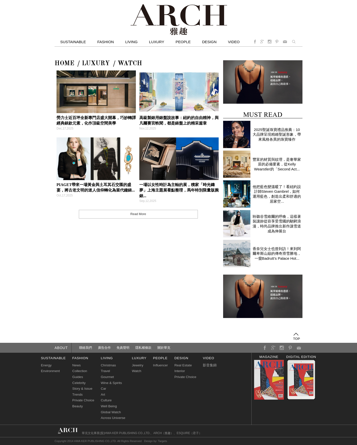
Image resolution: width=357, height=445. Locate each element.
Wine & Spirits (111, 383)
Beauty (77, 406)
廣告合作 (104, 348)
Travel (105, 371)
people (160, 358)
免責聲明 (123, 348)
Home (64, 63)
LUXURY (96, 63)
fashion (80, 358)
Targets (162, 441)
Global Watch (111, 412)
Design (209, 42)
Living (131, 42)
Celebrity (79, 383)
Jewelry (137, 365)
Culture (106, 400)
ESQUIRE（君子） (189, 433)
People (183, 42)
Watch (130, 63)
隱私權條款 (143, 348)
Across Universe (113, 418)
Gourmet (107, 377)
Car (103, 388)
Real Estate (183, 365)
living (107, 358)
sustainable (53, 358)
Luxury (156, 42)
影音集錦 (210, 365)
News (76, 365)
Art (103, 394)
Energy (46, 365)
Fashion (105, 42)
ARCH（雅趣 (162, 433)
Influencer (160, 365)
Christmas (108, 365)
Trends (77, 394)
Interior (179, 371)
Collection (79, 371)
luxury (139, 358)
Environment (50, 371)
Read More (138, 214)
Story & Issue (82, 388)
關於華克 (163, 348)
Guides (77, 377)
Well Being (109, 406)
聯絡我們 (85, 348)
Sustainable (73, 42)
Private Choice (83, 400)
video (233, 42)
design (181, 358)
